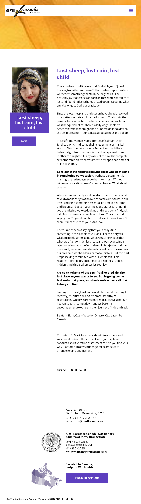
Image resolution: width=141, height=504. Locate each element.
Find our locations (87, 478)
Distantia (54, 498)
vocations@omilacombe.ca (84, 421)
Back (24, 141)
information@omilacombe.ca (86, 452)
